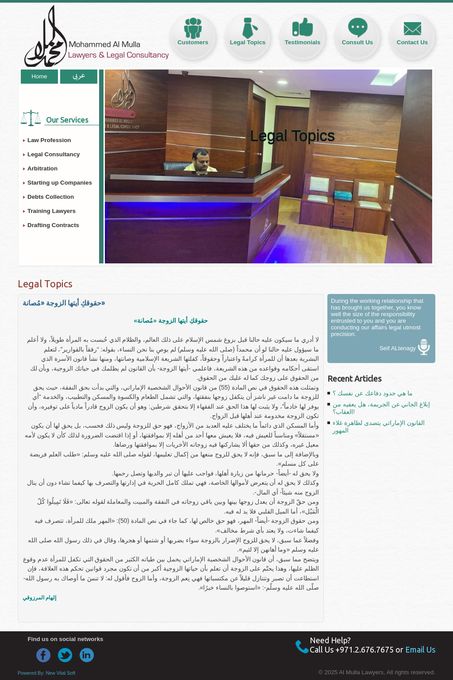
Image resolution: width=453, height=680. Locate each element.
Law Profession (49, 140)
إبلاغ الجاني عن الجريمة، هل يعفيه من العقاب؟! (381, 408)
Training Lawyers (51, 211)
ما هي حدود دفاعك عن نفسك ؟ (373, 393)
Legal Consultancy (53, 154)
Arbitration (42, 168)
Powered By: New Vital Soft (46, 673)
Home (39, 76)
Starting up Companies (59, 182)
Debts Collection (50, 196)
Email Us (420, 649)
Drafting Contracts (53, 225)
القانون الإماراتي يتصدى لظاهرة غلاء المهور (379, 426)
